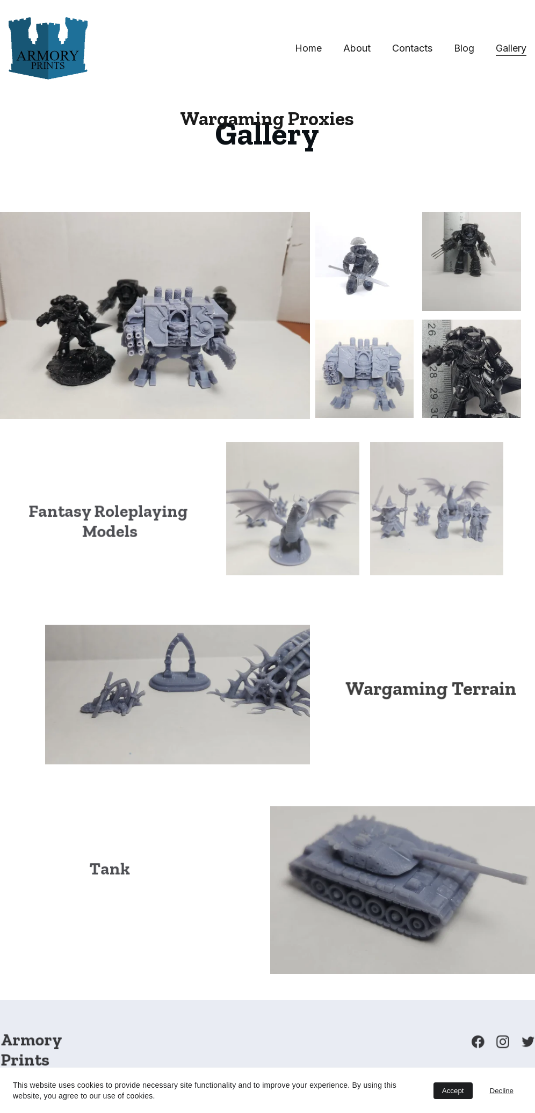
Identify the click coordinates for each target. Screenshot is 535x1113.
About (357, 48)
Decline (502, 1091)
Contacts (412, 48)
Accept (453, 1091)
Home (308, 48)
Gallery (511, 48)
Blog (464, 48)
